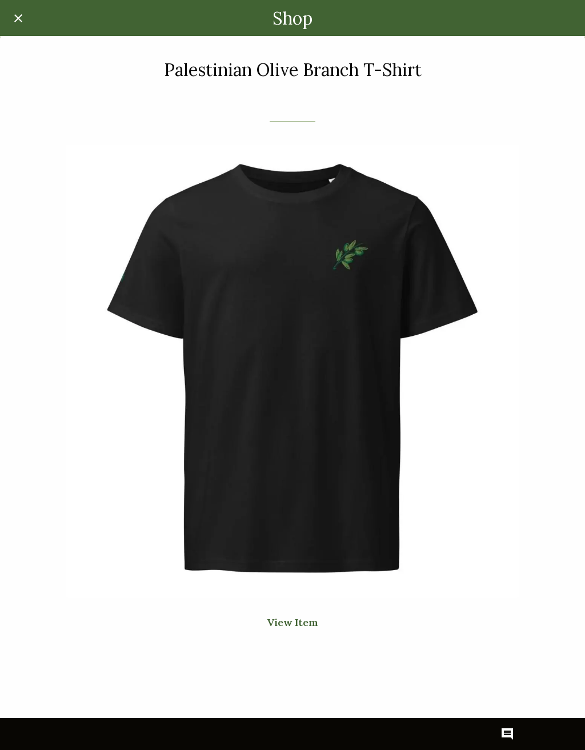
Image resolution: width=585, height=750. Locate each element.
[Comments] (507, 734)
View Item (292, 622)
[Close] (18, 18)
